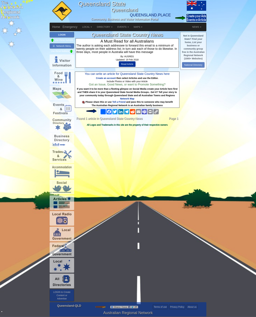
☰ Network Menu (62, 46)
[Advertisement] (127, 153)
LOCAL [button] (87, 27)
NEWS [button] (196, 27)
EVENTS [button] (123, 27)
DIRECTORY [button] (104, 27)
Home (56, 27)
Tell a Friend (119, 102)
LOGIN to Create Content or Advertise (61, 295)
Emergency (70, 27)
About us (192, 307)
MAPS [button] (138, 27)
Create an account (106, 78)
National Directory (193, 65)
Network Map (127, 98)
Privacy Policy (177, 307)
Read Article (127, 64)
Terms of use (160, 307)
